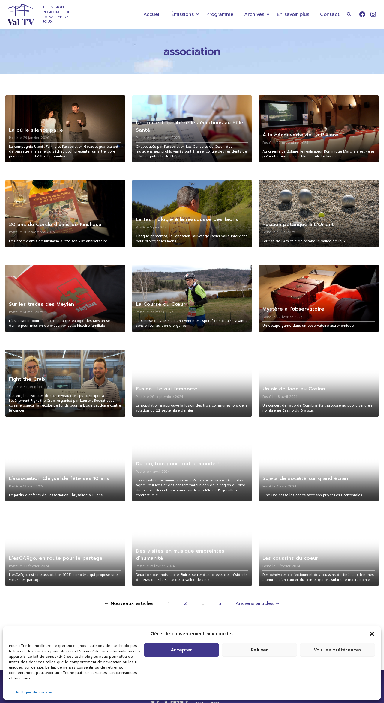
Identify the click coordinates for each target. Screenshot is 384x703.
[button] (372, 634)
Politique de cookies (34, 692)
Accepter (181, 650)
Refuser (259, 650)
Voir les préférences (338, 650)
